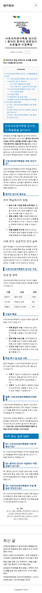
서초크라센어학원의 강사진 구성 (21, 89)
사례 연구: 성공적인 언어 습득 (23, 86)
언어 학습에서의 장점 (20, 84)
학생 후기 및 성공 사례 (17, 97)
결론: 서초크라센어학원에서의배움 (22, 99)
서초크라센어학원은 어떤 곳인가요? (22, 79)
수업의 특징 (13, 94)
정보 (21, 508)
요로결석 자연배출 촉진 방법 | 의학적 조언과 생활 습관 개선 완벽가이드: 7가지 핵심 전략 (20, 570)
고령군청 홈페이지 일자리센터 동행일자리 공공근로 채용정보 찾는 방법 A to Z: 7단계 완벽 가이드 (20, 549)
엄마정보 (8, 5)
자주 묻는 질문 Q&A (12, 102)
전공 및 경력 (16, 91)
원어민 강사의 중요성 (16, 81)
